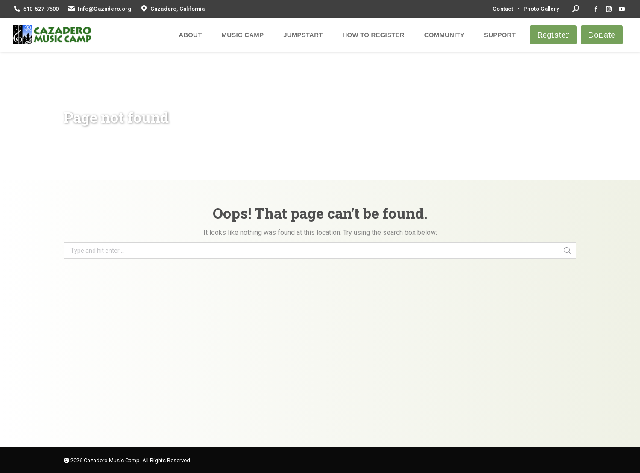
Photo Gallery (541, 9)
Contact (503, 9)
